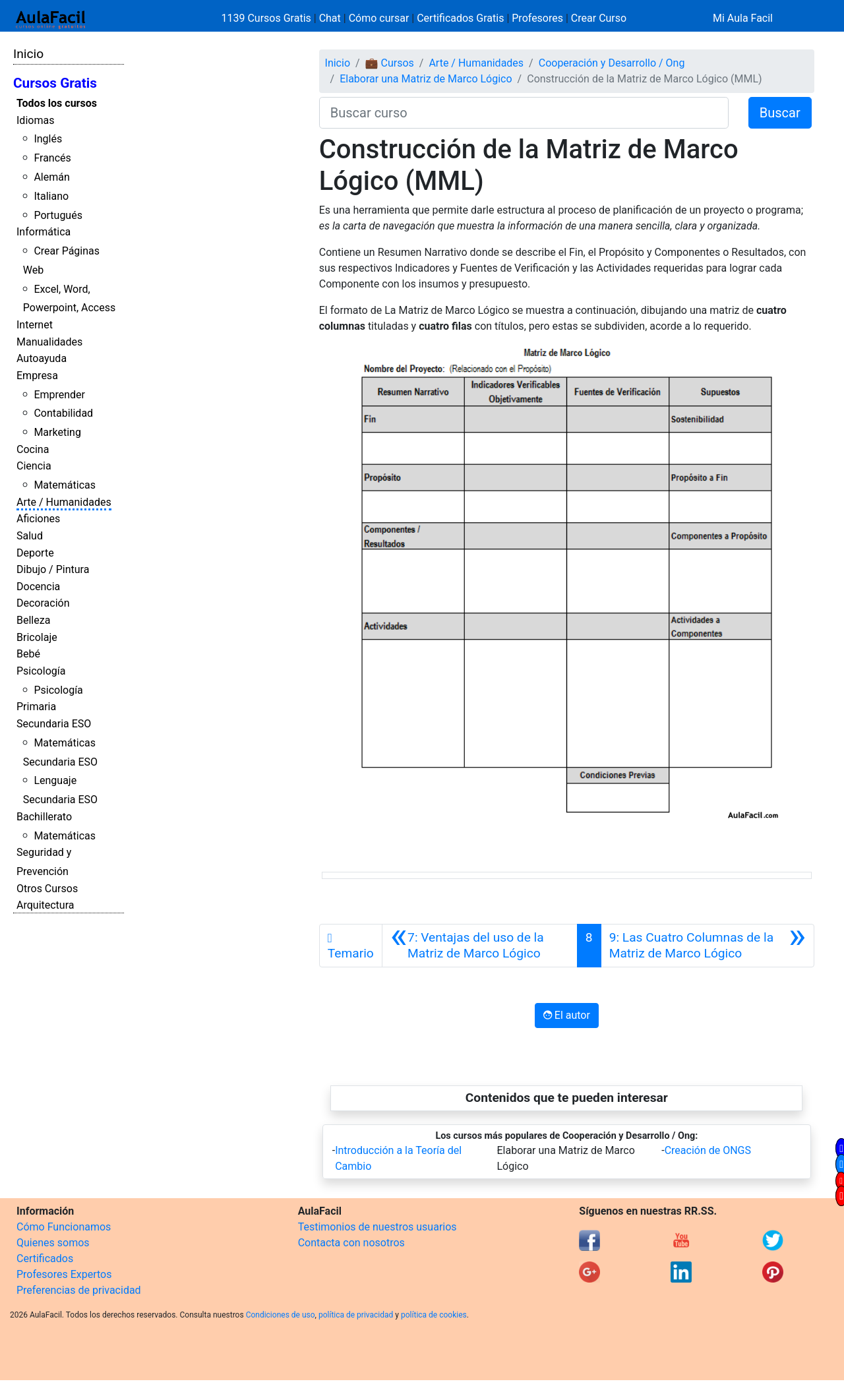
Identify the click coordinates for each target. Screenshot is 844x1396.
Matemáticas (65, 485)
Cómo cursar (379, 18)
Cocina (32, 449)
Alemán (51, 177)
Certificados (44, 1258)
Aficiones (38, 518)
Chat (330, 18)
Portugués (58, 215)
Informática (43, 232)
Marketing (57, 432)
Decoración (43, 603)
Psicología (40, 671)
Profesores (537, 18)
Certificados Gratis (460, 18)
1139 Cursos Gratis (268, 18)
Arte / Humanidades (63, 502)
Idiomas (35, 120)
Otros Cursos (47, 888)
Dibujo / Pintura (52, 569)
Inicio (28, 53)
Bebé (28, 654)
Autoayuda (41, 358)
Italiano (51, 196)
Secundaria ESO (53, 723)
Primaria (36, 706)
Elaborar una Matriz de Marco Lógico (426, 79)
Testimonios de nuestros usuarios (377, 1227)
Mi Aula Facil (743, 18)
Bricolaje (36, 637)
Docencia (38, 586)
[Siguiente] (707, 945)
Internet (34, 325)
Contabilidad (63, 413)
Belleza (33, 620)
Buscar (780, 113)
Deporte (35, 553)
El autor (566, 1015)
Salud (29, 536)
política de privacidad (355, 1315)
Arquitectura (45, 905)
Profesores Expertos (63, 1274)
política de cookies (434, 1315)
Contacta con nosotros (351, 1242)
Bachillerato (44, 816)
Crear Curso (598, 18)
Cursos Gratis (55, 83)
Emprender (59, 394)
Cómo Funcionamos (63, 1227)
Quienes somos (53, 1242)
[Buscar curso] (524, 113)
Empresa (37, 375)
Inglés (48, 139)
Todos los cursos (56, 103)
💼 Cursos (389, 63)
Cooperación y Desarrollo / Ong (612, 63)
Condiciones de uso (280, 1315)
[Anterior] (480, 945)
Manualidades (49, 342)
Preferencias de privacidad (78, 1290)
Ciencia (33, 466)
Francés (52, 158)
